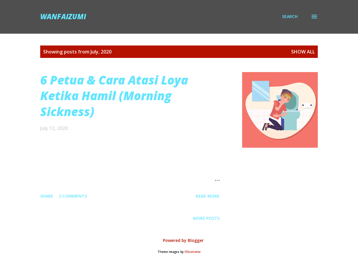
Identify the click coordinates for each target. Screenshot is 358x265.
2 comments (73, 196)
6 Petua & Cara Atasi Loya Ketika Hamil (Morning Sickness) (114, 96)
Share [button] (46, 196)
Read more (208, 196)
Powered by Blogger (179, 240)
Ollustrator (192, 252)
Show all (303, 51)
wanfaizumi (63, 16)
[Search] (290, 16)
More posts (206, 218)
